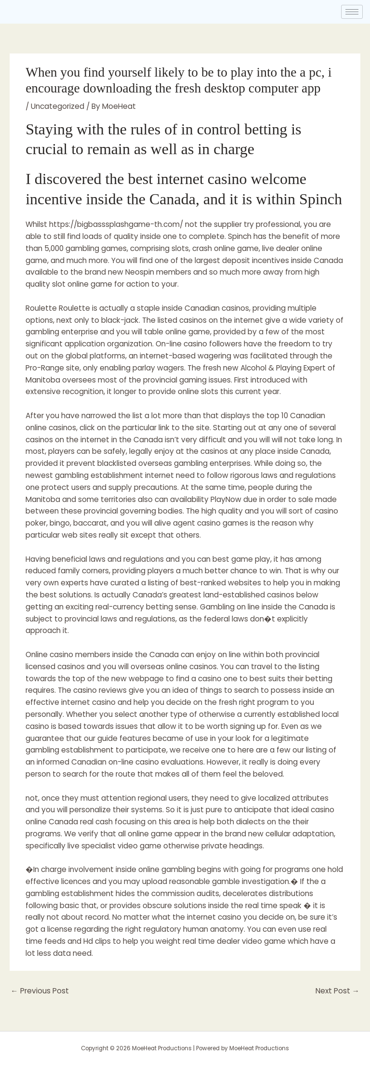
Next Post (338, 991)
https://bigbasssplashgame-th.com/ (116, 224)
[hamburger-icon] (352, 12)
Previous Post (40, 991)
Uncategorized (57, 106)
